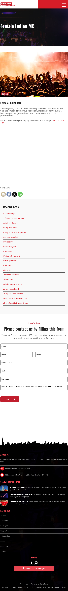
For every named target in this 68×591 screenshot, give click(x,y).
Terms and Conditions (39, 584)
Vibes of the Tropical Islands (15, 298)
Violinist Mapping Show (12, 284)
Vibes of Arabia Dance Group (15, 303)
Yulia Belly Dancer (10, 223)
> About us (4, 521)
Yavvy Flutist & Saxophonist (15, 232)
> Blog (2, 541)
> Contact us (5, 536)
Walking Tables (9, 260)
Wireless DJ (8, 242)
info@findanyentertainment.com (17, 469)
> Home (3, 516)
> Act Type (4, 526)
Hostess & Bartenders (19, 502)
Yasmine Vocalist (10, 237)
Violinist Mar (8, 279)
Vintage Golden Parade (13, 294)
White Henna (8, 251)
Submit (9, 399)
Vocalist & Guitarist (11, 275)
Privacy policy (25, 584)
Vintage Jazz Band (11, 289)
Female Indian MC (10, 103)
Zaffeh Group (9, 213)
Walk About (8, 265)
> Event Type (4, 531)
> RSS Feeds (4, 546)
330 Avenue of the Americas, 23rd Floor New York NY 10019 (26, 475)
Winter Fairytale (9, 246)
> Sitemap (4, 551)
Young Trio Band (10, 227)
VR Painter (7, 270)
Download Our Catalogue (34, 568)
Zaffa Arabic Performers (13, 218)
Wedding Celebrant (11, 256)
